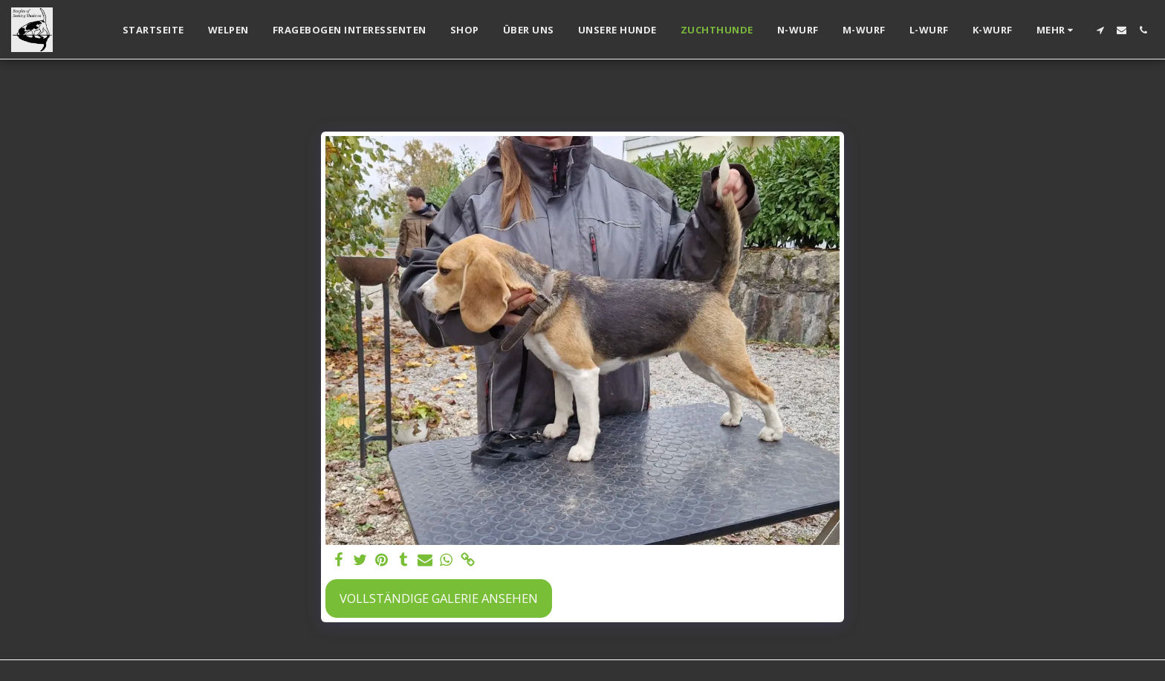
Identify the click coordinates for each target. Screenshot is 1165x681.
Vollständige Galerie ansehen (439, 598)
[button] (1100, 30)
